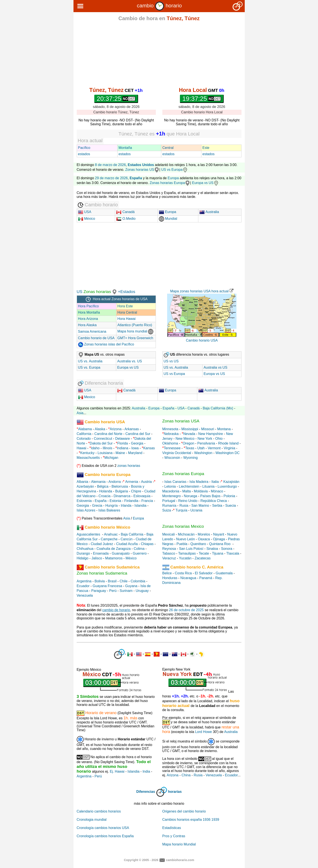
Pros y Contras (173, 836)
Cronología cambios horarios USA (103, 828)
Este (205, 148)
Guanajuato (121, 553)
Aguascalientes (88, 534)
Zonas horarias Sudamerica (102, 573)
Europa (173, 178)
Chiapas (147, 544)
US (79, 291)
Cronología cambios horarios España (105, 836)
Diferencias (145, 791)
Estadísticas (171, 828)
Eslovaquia (142, 496)
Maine (120, 453)
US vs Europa (174, 169)
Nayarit (218, 534)
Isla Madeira (198, 482)
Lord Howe (203, 732)
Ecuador (83, 586)
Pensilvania (206, 443)
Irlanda (126, 505)
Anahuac (111, 534)
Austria (146, 482)
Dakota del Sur (101, 443)
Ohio (219, 438)
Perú (113, 591)
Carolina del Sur (138, 434)
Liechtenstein (189, 486)
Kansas (149, 448)
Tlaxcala (232, 553)
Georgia (137, 443)
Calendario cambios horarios (99, 811)
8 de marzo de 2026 (110, 165)
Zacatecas (203, 558)
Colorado (84, 438)
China (186, 775)
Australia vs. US (129, 361)
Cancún (126, 539)
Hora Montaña (89, 312)
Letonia (170, 486)
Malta (186, 491)
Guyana (131, 586)
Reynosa (169, 548)
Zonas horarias (96, 291)
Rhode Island (228, 443)
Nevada (189, 434)
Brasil (112, 581)
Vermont (214, 448)
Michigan (111, 457)
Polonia (229, 496)
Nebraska (171, 434)
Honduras (169, 578)
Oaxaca (204, 539)
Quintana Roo (220, 544)
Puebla (181, 544)
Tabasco (168, 553)
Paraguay (98, 591)
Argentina (84, 581)
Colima (139, 548)
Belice (167, 573)
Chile (123, 581)
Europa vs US (205, 183)
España (168, 408)
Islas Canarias (175, 482)
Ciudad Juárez (102, 544)
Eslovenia (84, 501)
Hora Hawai (126, 319)
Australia (209, 212)
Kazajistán (231, 482)
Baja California (132, 534)
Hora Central (127, 312)
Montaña (125, 148)
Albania (82, 482)
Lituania (208, 486)
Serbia (217, 505)
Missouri (207, 429)
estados (84, 154)
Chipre (136, 491)
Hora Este (125, 306)
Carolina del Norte (107, 434)
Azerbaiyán (85, 486)
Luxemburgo (227, 486)
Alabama (85, 429)
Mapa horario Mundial (179, 844)
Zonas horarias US (139, 169)
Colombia (138, 581)
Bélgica (102, 486)
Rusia (183, 505)
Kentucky (87, 453)
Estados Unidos (141, 165)
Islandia (140, 505)
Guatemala (224, 573)
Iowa (135, 448)
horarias (175, 791)
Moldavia (201, 491)
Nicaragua (188, 578)
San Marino (200, 505)
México (86, 218)
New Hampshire (210, 434)
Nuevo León (185, 539)
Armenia (131, 482)
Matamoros (113, 558)
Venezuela (85, 595)
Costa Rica (183, 573)
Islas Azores (86, 510)
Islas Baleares (109, 510)
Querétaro (198, 544)
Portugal (168, 501)
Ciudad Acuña (127, 544)
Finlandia (131, 501)
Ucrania (196, 510)
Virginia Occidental (176, 453)
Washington (203, 453)
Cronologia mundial (92, 819)
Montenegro (171, 496)
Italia (215, 482)
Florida (122, 443)
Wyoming (190, 457)
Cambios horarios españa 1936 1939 (190, 819)
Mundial (168, 218)
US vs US (171, 361)
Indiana (122, 448)
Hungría (111, 505)
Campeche (109, 539)
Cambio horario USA (202, 340)
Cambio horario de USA (96, 338)
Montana (224, 429)
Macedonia (170, 491)
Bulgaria (121, 491)
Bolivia (100, 581)
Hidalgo (82, 558)
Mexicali (168, 534)
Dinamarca (122, 496)
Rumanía (169, 505)
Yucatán (185, 558)
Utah (201, 448)
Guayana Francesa (107, 586)
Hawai (81, 448)
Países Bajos (210, 496)
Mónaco (217, 491)
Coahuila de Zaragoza (113, 548)
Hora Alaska (87, 325)
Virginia (229, 448)
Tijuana (217, 553)
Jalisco (96, 558)
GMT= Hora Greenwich (135, 338)
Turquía (181, 510)
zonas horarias (128, 465)
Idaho (95, 448)
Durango (83, 553)
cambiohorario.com (180, 859)
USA (84, 212)
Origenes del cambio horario (184, 811)
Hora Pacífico (88, 306)
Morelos (204, 534)
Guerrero (140, 553)
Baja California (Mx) (218, 408)
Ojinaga (219, 539)
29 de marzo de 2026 (111, 178)
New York (204, 438)
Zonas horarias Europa (167, 183)
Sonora (226, 548)
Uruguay (142, 591)
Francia (147, 501)
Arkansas (131, 429)
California (84, 434)
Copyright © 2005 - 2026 (141, 859)
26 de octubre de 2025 (186, 610)
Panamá (205, 578)
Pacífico (84, 148)
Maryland (135, 453)
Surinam (126, 591)
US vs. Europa (89, 367)
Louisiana (105, 453)
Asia (80, 413)
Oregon (188, 443)
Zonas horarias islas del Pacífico (106, 344)
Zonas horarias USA (180, 421)
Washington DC (227, 453)
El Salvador (204, 573)
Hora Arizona (88, 319)
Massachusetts (88, 457)
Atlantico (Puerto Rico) (134, 325)
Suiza (166, 510)
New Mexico (185, 438)
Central (168, 148)
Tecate (204, 553)
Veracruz (169, 558)
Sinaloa (212, 548)
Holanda (105, 491)
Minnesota (170, 429)
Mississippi (189, 429)
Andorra (114, 482)
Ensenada (101, 553)
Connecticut (103, 438)
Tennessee (172, 448)
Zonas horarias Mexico (183, 526)
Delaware (122, 438)
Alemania (98, 482)
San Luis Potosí (191, 548)
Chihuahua (85, 548)
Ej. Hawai (117, 771)
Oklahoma (170, 443)
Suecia (230, 505)
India (146, 771)
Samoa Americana (92, 331)
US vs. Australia (90, 361)
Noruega (190, 496)
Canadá (125, 212)
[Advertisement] (159, 54)
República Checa (214, 501)
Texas (189, 448)
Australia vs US (215, 367)
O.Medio (125, 218)
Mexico (86, 397)
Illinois (107, 448)
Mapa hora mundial (135, 331)
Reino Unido (187, 501)
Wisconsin (172, 457)
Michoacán (186, 534)
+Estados (126, 291)
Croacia (105, 496)
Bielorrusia (119, 486)
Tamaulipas (187, 553)
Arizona (115, 429)
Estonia (115, 501)
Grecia (97, 505)
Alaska (100, 429)
